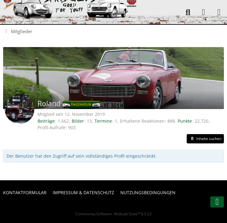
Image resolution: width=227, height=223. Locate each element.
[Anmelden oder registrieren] (203, 12)
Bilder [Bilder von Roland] (78, 121)
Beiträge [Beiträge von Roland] (46, 121)
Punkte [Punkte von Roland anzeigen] (185, 121)
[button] (205, 138)
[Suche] (188, 12)
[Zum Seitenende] (217, 202)
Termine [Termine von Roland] (103, 121)
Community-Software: (113, 213)
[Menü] (219, 12)
